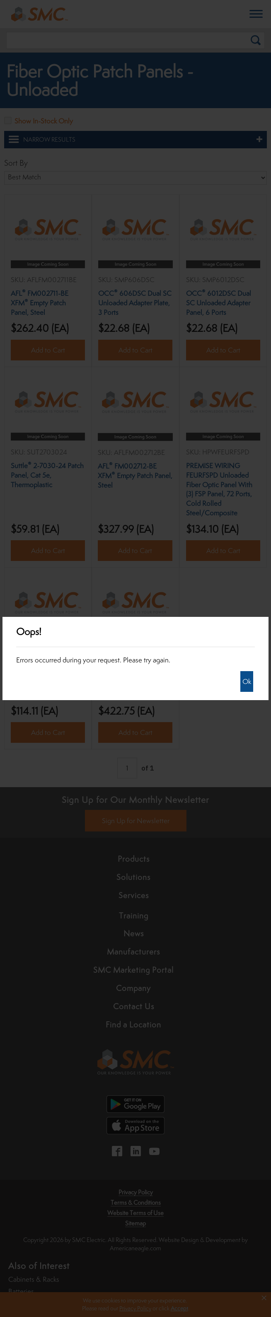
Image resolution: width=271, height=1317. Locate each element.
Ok (246, 681)
